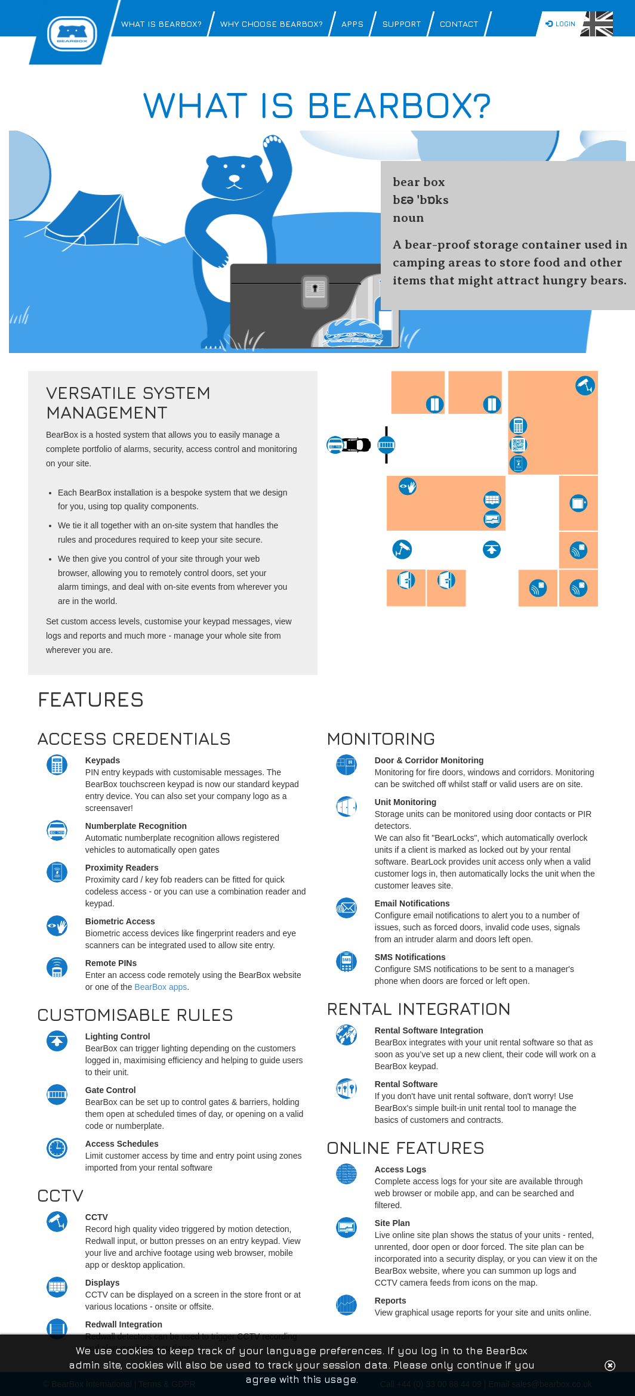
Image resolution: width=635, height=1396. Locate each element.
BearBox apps (160, 987)
